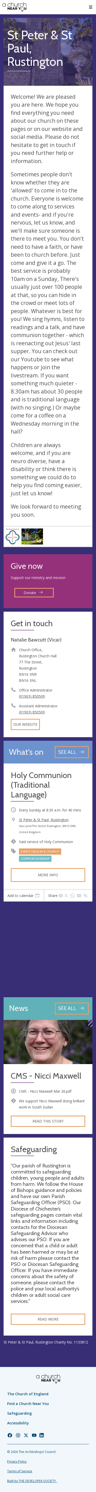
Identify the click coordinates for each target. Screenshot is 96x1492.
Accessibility (18, 1423)
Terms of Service (19, 1471)
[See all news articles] (72, 1009)
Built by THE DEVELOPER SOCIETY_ (32, 1481)
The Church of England (27, 1393)
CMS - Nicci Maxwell (46, 1076)
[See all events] (72, 752)
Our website (25, 724)
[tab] (24, 896)
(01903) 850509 (32, 696)
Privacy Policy (17, 1461)
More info (48, 874)
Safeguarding (19, 1413)
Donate (33, 592)
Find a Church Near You (28, 1403)
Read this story (48, 1121)
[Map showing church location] (48, 949)
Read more (48, 1319)
